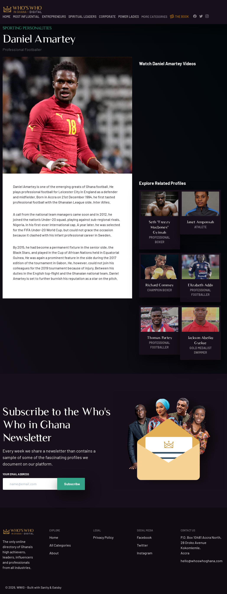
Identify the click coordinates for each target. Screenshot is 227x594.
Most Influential (26, 16)
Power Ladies (128, 16)
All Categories (60, 545)
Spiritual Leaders (82, 16)
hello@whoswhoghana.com (202, 561)
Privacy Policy (104, 537)
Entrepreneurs (54, 16)
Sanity (45, 587)
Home (6, 16)
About (54, 553)
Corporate (107, 16)
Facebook (145, 537)
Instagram (145, 553)
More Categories (154, 16)
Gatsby (56, 587)
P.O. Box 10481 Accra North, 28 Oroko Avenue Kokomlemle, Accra (201, 545)
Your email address (16, 474)
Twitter (143, 545)
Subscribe (72, 484)
